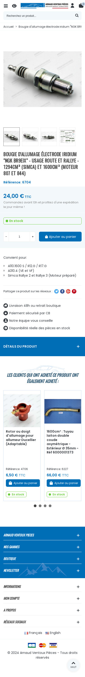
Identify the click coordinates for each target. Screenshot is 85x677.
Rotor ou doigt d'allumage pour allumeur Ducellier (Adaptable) (21, 437)
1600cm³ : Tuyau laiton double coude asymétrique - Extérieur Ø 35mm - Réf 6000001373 (62, 441)
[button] (35, 505)
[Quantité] (19, 237)
